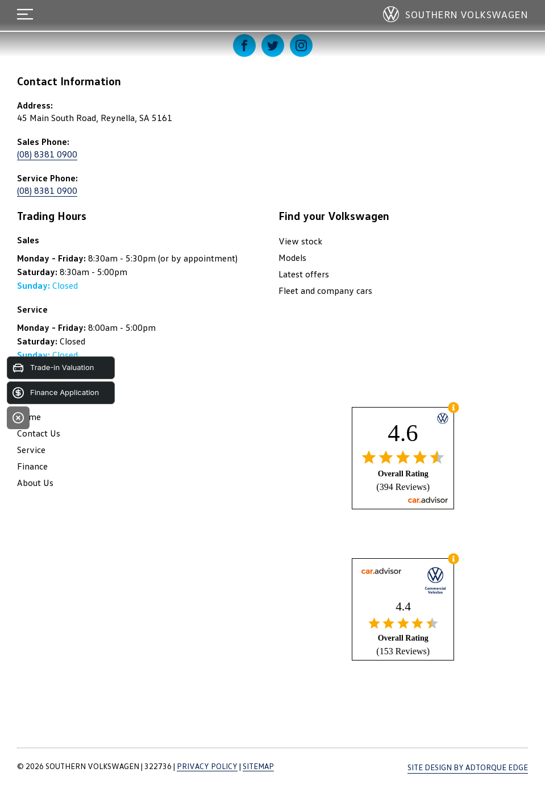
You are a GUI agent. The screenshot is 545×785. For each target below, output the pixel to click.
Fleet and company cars (325, 290)
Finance (32, 466)
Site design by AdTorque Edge (467, 767)
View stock (300, 241)
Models (292, 257)
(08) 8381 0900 (47, 154)
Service (31, 449)
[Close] (18, 417)
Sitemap (258, 766)
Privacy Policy (207, 766)
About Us (35, 482)
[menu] (25, 14)
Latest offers (303, 274)
